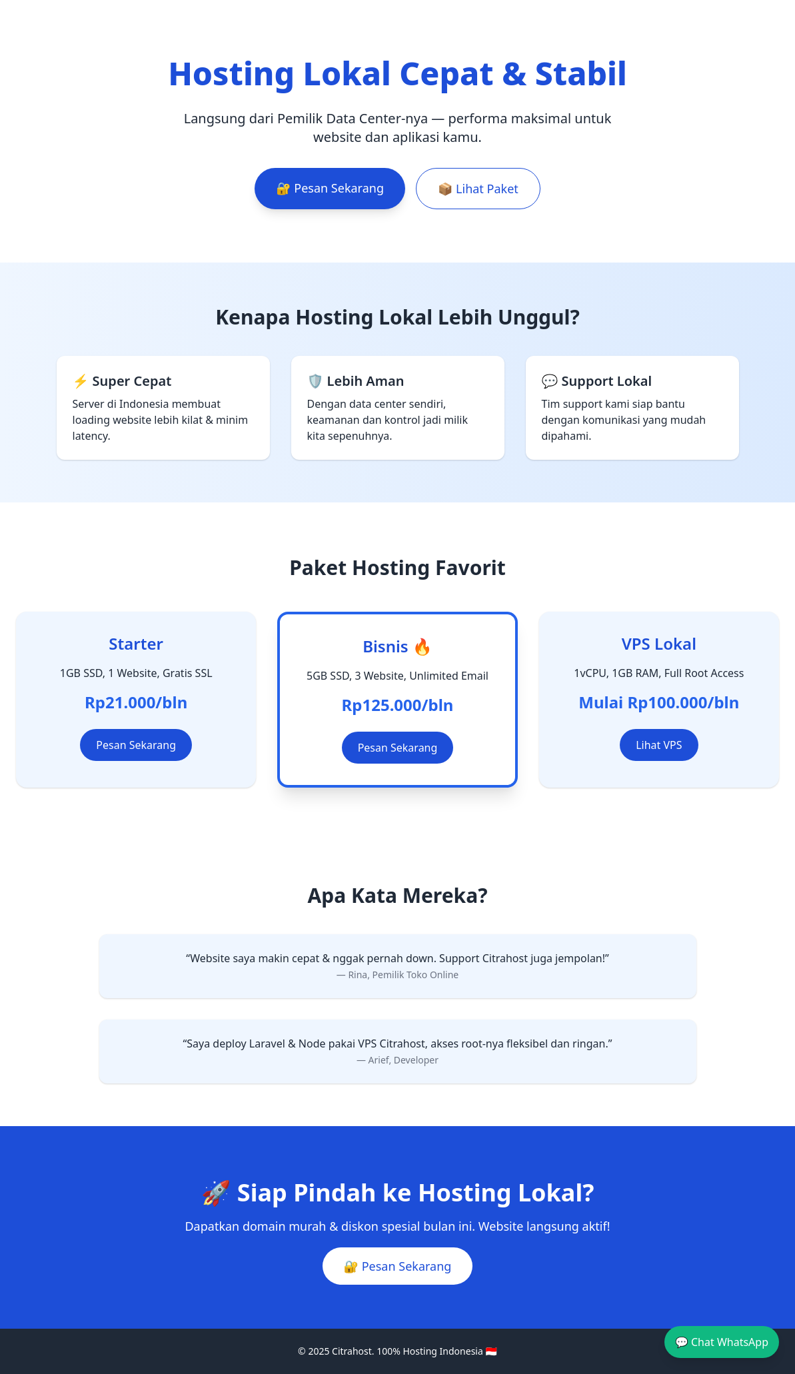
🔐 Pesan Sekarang (330, 188)
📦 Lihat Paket (478, 189)
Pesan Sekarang (136, 745)
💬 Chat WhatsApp (721, 1342)
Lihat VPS (659, 745)
